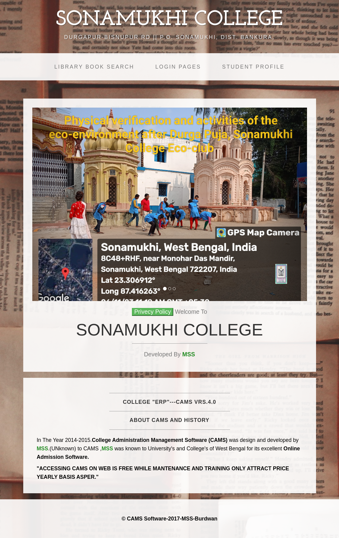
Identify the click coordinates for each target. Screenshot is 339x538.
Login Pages (178, 67)
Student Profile (253, 67)
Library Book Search (94, 67)
